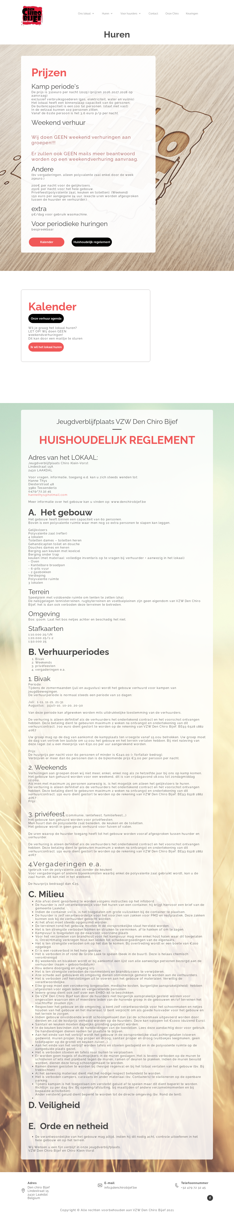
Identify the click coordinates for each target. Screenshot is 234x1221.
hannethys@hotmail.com (48, 495)
